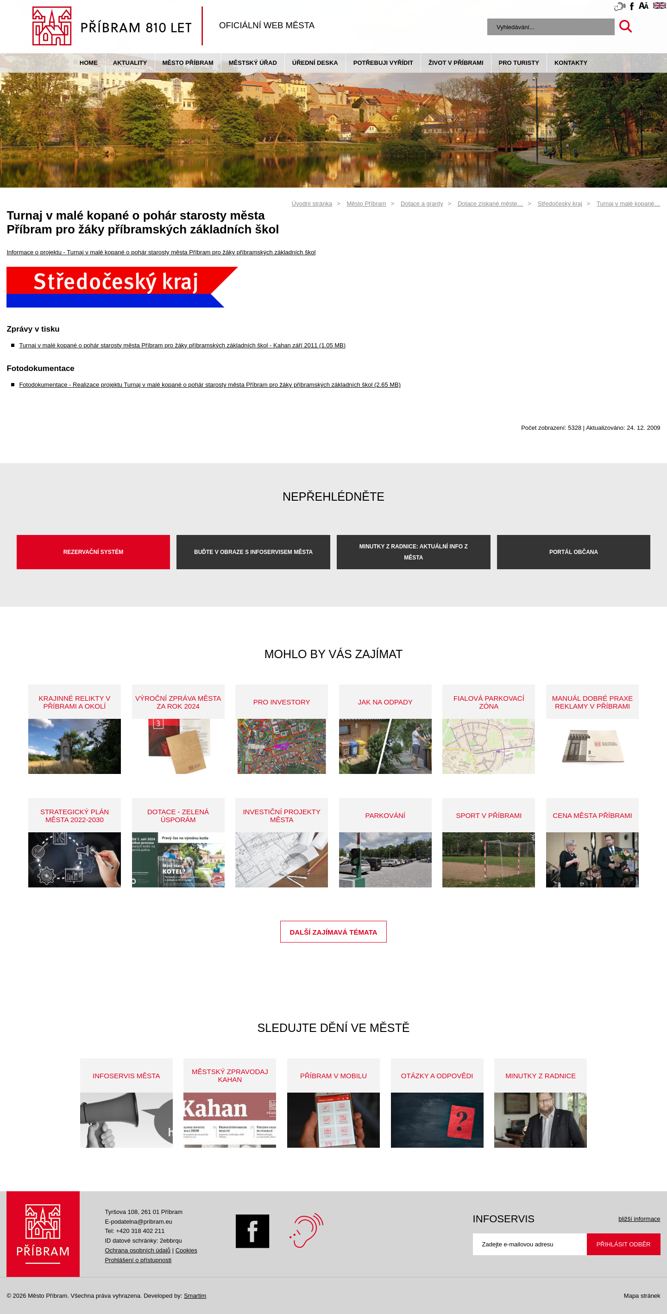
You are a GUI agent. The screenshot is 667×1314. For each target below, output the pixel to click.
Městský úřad (253, 62)
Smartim (195, 1295)
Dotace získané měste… (490, 203)
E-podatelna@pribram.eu (138, 1221)
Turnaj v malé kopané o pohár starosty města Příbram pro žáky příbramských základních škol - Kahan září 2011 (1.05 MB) (182, 345)
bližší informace (639, 1218)
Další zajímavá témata (333, 932)
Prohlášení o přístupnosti (138, 1260)
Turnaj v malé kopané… (629, 203)
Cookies (186, 1250)
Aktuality (130, 62)
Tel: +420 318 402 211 (134, 1230)
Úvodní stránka (312, 203)
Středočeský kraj (560, 203)
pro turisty (519, 62)
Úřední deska (315, 62)
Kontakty (570, 62)
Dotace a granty (422, 203)
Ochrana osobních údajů (137, 1250)
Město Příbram (188, 62)
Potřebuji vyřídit (383, 62)
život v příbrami (455, 62)
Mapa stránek (642, 1295)
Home (89, 62)
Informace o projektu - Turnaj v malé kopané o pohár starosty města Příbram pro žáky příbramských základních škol (160, 252)
